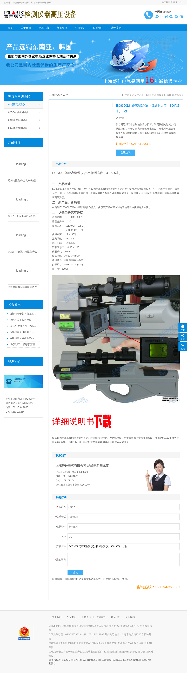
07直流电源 (139, 643)
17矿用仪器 (80, 659)
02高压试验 (66, 643)
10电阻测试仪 (74, 651)
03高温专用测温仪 (18, 120)
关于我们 (166, 2)
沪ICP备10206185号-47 (127, 625)
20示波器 (118, 659)
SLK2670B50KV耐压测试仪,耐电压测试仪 (23, 216)
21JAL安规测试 (132, 659)
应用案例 (116, 27)
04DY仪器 (92, 643)
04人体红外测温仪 (18, 128)
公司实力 (80, 27)
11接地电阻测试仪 (93, 651)
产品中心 (44, 27)
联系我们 (177, 2)
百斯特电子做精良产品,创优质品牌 (24, 338)
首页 (10, 27)
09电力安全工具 (57, 651)
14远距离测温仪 (153, 95)
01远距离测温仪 (19, 96)
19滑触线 (106, 659)
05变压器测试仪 (107, 643)
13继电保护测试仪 (129, 651)
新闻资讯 (62, 27)
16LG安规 (67, 659)
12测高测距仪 (111, 651)
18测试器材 (94, 659)
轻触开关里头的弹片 (20, 319)
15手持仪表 (55, 659)
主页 (127, 95)
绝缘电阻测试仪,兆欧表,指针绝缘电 (23, 180)
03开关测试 (80, 643)
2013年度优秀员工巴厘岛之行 (24, 326)
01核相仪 (53, 643)
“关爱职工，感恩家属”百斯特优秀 (24, 344)
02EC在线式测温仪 (18, 112)
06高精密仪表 (125, 643)
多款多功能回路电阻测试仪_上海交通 (23, 251)
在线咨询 (125, 152)
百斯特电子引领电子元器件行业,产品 (24, 332)
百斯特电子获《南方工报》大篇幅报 (24, 313)
